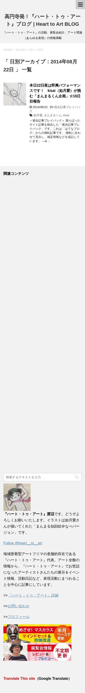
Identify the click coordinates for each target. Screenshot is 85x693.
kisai (66, 115)
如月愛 (38, 115)
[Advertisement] (42, 325)
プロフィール (18, 617)
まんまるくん (53, 115)
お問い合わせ (18, 606)
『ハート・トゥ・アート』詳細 (33, 595)
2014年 (20, 50)
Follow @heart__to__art (22, 543)
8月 (31, 50)
